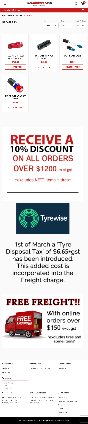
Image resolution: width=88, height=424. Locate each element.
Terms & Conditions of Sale (40, 369)
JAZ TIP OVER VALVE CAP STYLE (15, 97)
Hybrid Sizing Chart (65, 412)
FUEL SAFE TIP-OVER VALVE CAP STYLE (15, 57)
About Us (5, 369)
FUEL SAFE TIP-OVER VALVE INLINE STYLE (44, 57)
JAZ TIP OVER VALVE (72, 56)
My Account (6, 372)
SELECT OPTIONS (15, 67)
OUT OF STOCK (44, 67)
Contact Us (62, 369)
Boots (60, 405)
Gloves (60, 409)
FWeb (67, 420)
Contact (46, 400)
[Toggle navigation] (4, 3)
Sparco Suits (62, 398)
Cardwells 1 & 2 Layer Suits (67, 401)
